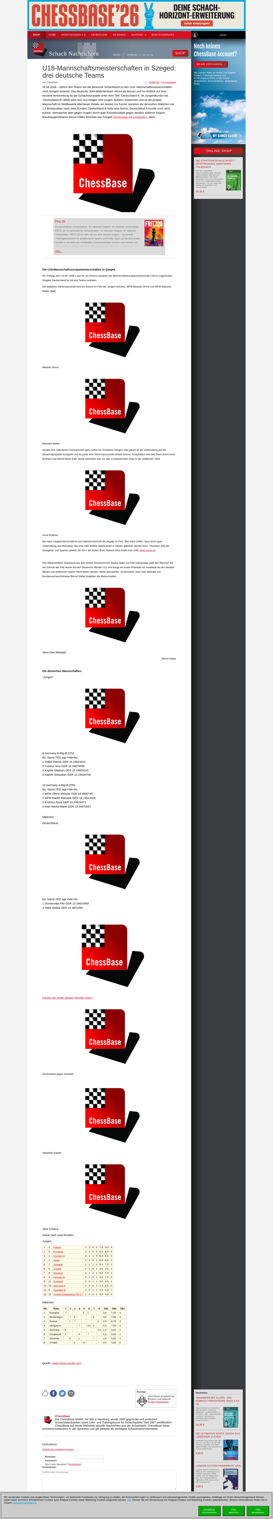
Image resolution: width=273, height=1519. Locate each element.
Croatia (57, 1268)
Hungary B (59, 1277)
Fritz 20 (60, 221)
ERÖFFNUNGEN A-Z (74, 35)
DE (140, 55)
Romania (58, 1251)
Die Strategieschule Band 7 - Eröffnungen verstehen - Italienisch (216, 163)
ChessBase (62, 1416)
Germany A (59, 1285)
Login (222, 35)
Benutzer (50, 1456)
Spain (56, 1260)
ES (148, 55)
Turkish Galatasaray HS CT (68, 1294)
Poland (57, 1247)
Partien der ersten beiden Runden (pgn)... (68, 997)
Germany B (59, 1290)
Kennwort (50, 1460)
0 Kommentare (168, 82)
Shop (36, 35)
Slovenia (58, 1273)
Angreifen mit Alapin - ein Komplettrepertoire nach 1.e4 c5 (217, 1400)
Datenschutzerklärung (24, 1502)
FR (151, 55)
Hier (129, 1499)
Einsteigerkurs (163, 35)
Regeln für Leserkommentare (58, 1449)
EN (144, 55)
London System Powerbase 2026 (218, 1465)
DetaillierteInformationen (209, 1511)
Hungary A (59, 1255)
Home (52, 35)
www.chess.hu (148, 550)
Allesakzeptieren (258, 1511)
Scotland (58, 1281)
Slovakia (57, 1264)
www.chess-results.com (66, 1363)
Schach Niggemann (158, 1401)
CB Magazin (99, 35)
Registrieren (74, 1464)
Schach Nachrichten (74, 53)
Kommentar (49, 1467)
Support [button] (138, 35)
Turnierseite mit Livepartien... (131, 117)
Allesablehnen (234, 1511)
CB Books (119, 35)
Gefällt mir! (154, 82)
